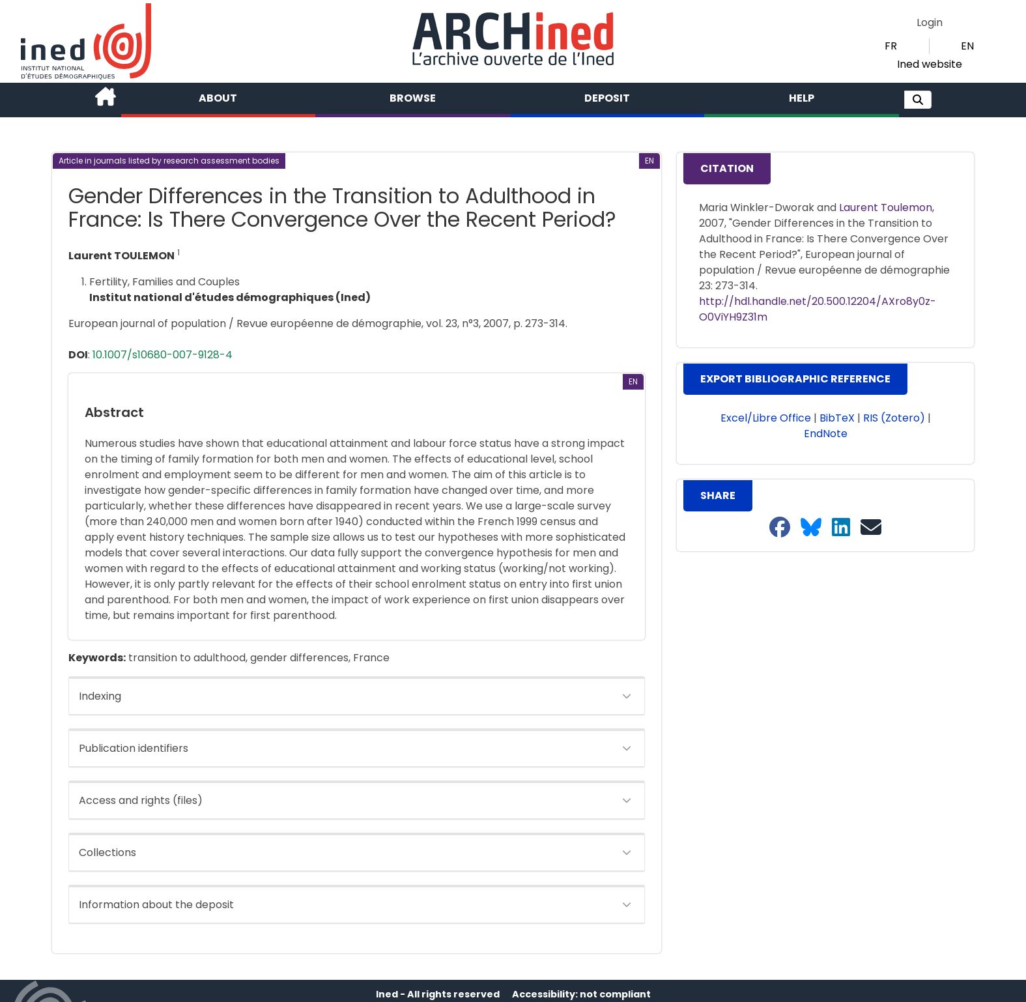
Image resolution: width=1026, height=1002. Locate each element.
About (218, 98)
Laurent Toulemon (885, 207)
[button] (918, 100)
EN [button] (967, 45)
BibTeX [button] (837, 417)
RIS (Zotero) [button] (894, 417)
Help (801, 98)
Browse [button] (413, 98)
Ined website (929, 64)
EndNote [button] (826, 433)
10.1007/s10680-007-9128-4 (163, 354)
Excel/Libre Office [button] (765, 417)
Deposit (607, 98)
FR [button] (891, 45)
